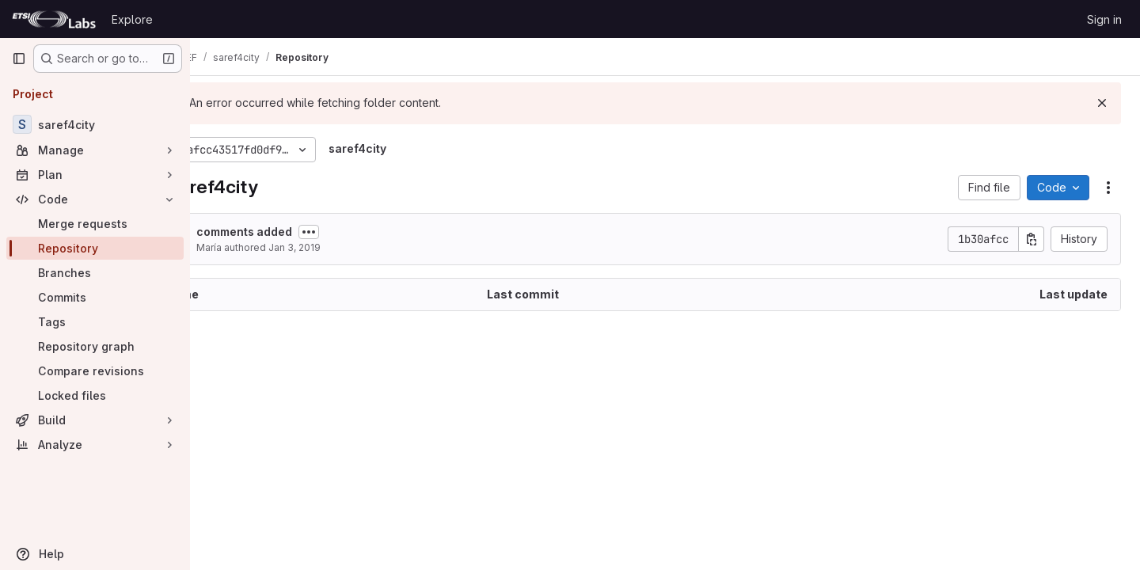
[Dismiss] (1102, 102)
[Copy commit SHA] (1031, 239)
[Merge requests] (95, 223)
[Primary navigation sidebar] (19, 58)
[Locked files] (95, 395)
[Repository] (95, 248)
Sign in (1104, 19)
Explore (132, 19)
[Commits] (95, 297)
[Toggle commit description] (366, 232)
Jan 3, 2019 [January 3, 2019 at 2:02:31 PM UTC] (352, 247)
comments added (302, 231)
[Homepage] (54, 19)
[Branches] (95, 272)
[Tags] (95, 321)
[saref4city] (95, 124)
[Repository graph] (95, 346)
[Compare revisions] (95, 370)
